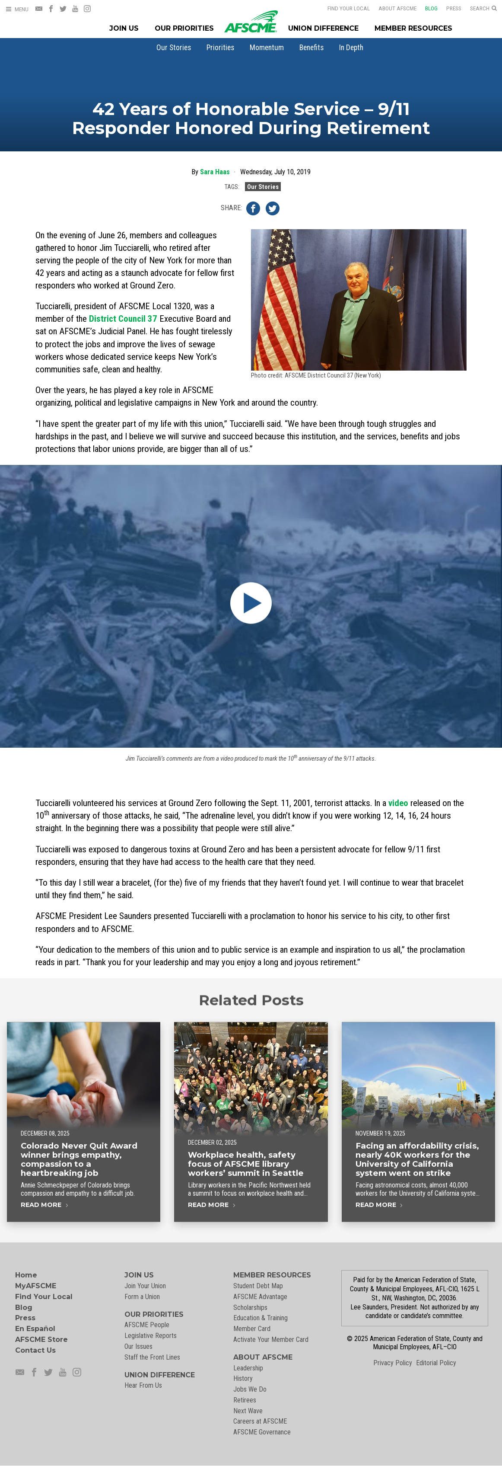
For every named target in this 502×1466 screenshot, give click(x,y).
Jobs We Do (250, 1389)
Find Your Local (343, 8)
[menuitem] (173, 47)
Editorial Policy (436, 1363)
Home (26, 1275)
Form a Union (142, 1297)
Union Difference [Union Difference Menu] (323, 28)
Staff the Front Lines (152, 1357)
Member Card (251, 1329)
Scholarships (250, 1307)
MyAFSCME (35, 1286)
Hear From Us (143, 1385)
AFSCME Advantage (260, 1297)
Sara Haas (215, 172)
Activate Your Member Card (270, 1339)
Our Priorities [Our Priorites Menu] (184, 28)
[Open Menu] (17, 9)
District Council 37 (123, 319)
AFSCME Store (41, 1339)
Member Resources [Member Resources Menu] (413, 28)
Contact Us (35, 1350)
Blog (425, 8)
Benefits (311, 47)
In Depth (351, 47)
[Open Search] (483, 8)
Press (448, 8)
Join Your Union (145, 1286)
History (243, 1378)
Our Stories (173, 47)
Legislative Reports (150, 1336)
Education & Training (260, 1318)
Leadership (248, 1368)
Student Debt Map (258, 1286)
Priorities (220, 47)
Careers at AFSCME (260, 1421)
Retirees (244, 1400)
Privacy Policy (392, 1363)
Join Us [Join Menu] (124, 28)
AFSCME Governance (262, 1432)
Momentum (267, 47)
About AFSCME (392, 8)
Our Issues (138, 1346)
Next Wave (248, 1411)
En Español (35, 1329)
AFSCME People (146, 1325)
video (398, 803)
